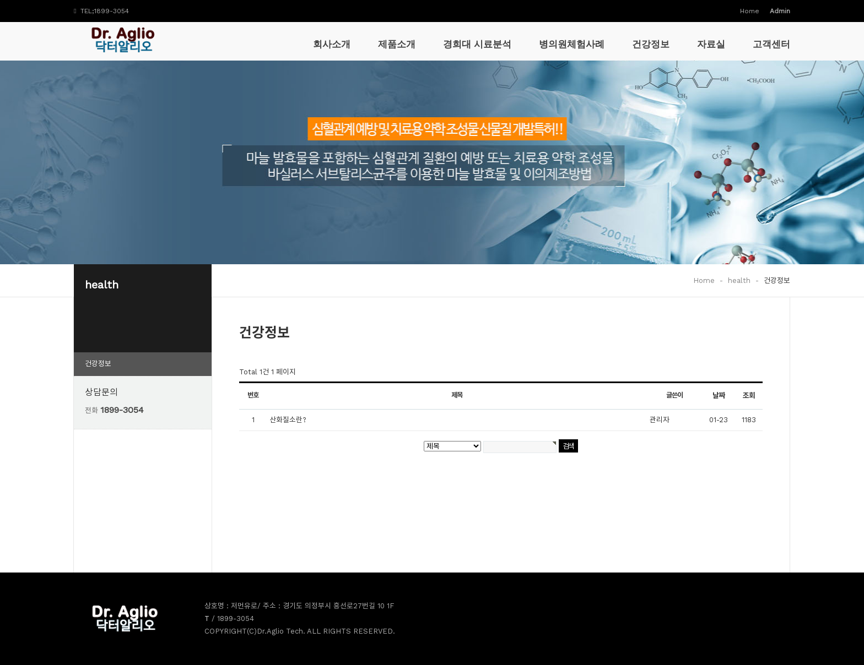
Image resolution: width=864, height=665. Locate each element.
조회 (749, 395)
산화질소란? (287, 420)
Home (749, 11)
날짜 (718, 395)
